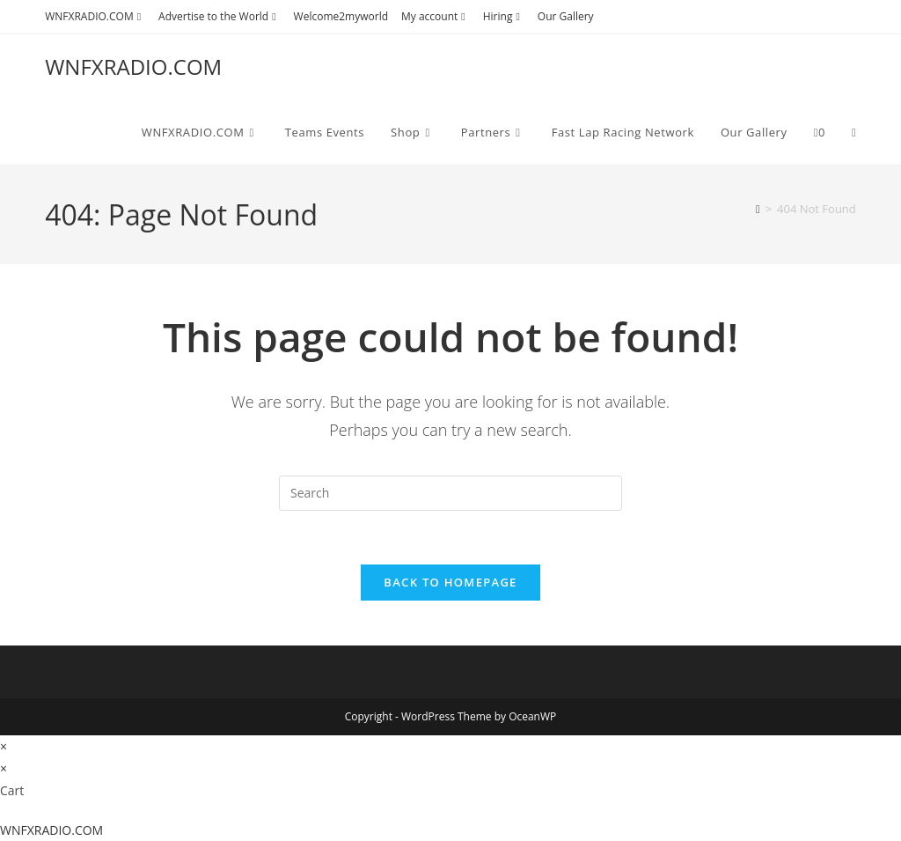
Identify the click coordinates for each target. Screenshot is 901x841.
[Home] (758, 209)
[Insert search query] (450, 493)
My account (435, 16)
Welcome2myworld (341, 16)
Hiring (503, 16)
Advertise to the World (219, 16)
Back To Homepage (450, 582)
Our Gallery (566, 16)
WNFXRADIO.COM (95, 16)
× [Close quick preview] (3, 746)
